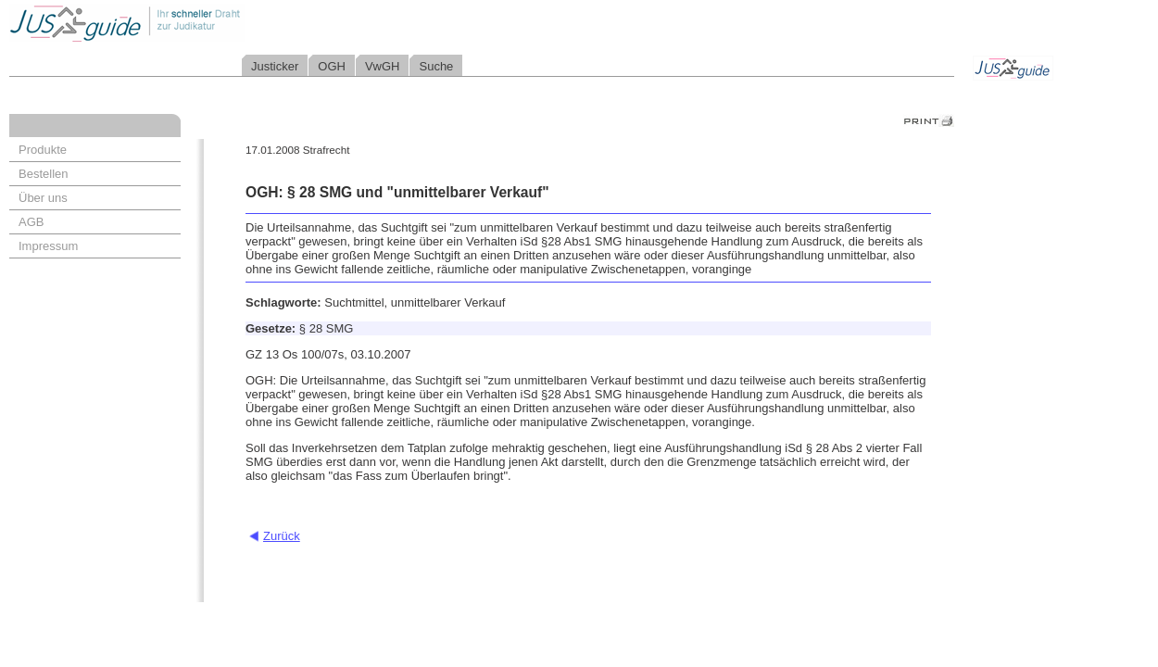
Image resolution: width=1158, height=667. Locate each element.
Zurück (281, 536)
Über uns (43, 198)
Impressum (48, 246)
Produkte (43, 150)
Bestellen (43, 174)
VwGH (382, 66)
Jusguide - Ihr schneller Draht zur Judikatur (186, 22)
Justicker (274, 66)
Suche (436, 66)
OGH (332, 66)
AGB (31, 222)
